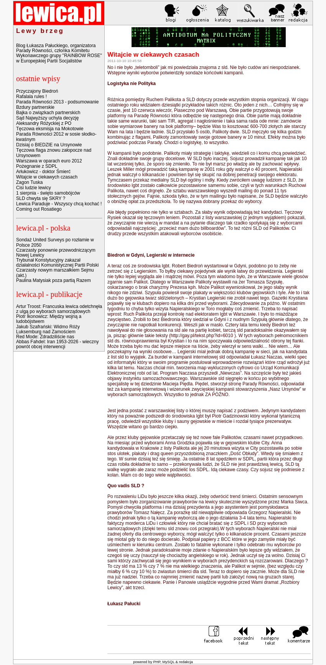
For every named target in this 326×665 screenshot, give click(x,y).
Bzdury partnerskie (35, 107)
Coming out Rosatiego (39, 209)
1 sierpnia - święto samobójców (48, 193)
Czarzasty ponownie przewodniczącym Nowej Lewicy (55, 252)
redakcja (186, 662)
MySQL (168, 662)
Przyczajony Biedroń (37, 91)
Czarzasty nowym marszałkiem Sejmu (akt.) (55, 272)
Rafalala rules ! (31, 96)
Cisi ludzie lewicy (33, 187)
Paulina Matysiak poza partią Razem (53, 280)
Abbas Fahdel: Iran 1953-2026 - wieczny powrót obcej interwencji (57, 344)
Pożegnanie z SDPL (36, 166)
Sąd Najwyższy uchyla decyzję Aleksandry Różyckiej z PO (47, 120)
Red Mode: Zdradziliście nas (45, 336)
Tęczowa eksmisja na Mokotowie (49, 128)
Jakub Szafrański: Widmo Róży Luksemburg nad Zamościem (48, 329)
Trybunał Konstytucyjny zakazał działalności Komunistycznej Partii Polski (57, 262)
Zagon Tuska (29, 182)
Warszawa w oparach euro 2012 (49, 161)
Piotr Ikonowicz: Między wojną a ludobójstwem (48, 319)
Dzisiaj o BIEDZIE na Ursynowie (49, 144)
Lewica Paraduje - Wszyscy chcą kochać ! (59, 203)
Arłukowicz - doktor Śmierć (43, 171)
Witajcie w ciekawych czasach (46, 177)
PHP (156, 662)
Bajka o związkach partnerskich (48, 112)
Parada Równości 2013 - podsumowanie (57, 102)
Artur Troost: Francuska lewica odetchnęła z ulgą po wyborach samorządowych (59, 309)
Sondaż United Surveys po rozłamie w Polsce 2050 (55, 242)
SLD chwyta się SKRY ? (40, 198)
